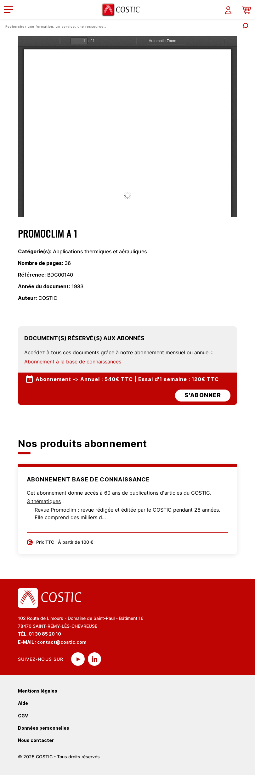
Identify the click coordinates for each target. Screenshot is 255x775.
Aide (23, 703)
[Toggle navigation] (8, 9)
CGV (23, 715)
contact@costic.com (62, 642)
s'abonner (202, 395)
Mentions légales (37, 691)
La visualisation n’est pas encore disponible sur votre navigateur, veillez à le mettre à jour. (127, 126)
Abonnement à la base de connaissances (72, 361)
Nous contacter (36, 740)
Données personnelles (43, 728)
